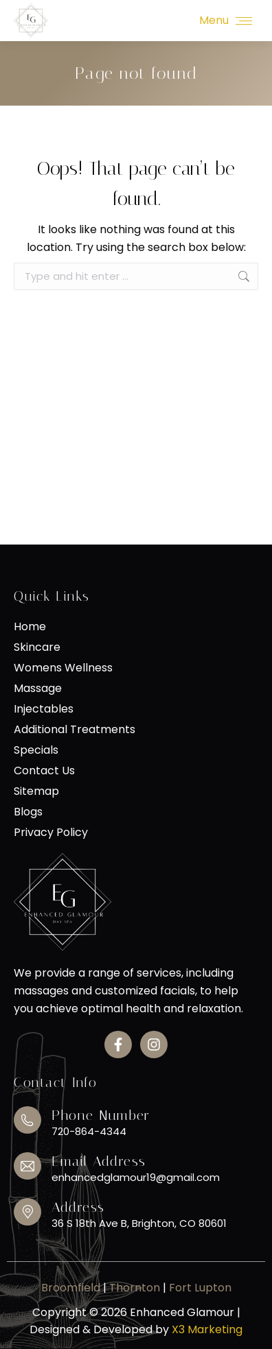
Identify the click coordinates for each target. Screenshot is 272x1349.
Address (78, 1207)
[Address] (27, 1212)
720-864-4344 (89, 1131)
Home (30, 627)
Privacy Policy (51, 832)
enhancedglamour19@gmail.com (136, 1177)
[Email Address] (27, 1166)
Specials (36, 750)
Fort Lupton (200, 1288)
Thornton (136, 1288)
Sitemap (36, 791)
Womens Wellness (63, 668)
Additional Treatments (74, 730)
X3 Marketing (207, 1329)
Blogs (28, 812)
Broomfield (70, 1288)
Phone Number (101, 1115)
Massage (38, 688)
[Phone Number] (27, 1120)
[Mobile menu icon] (225, 20)
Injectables (43, 709)
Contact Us (44, 771)
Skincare (37, 647)
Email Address (99, 1161)
